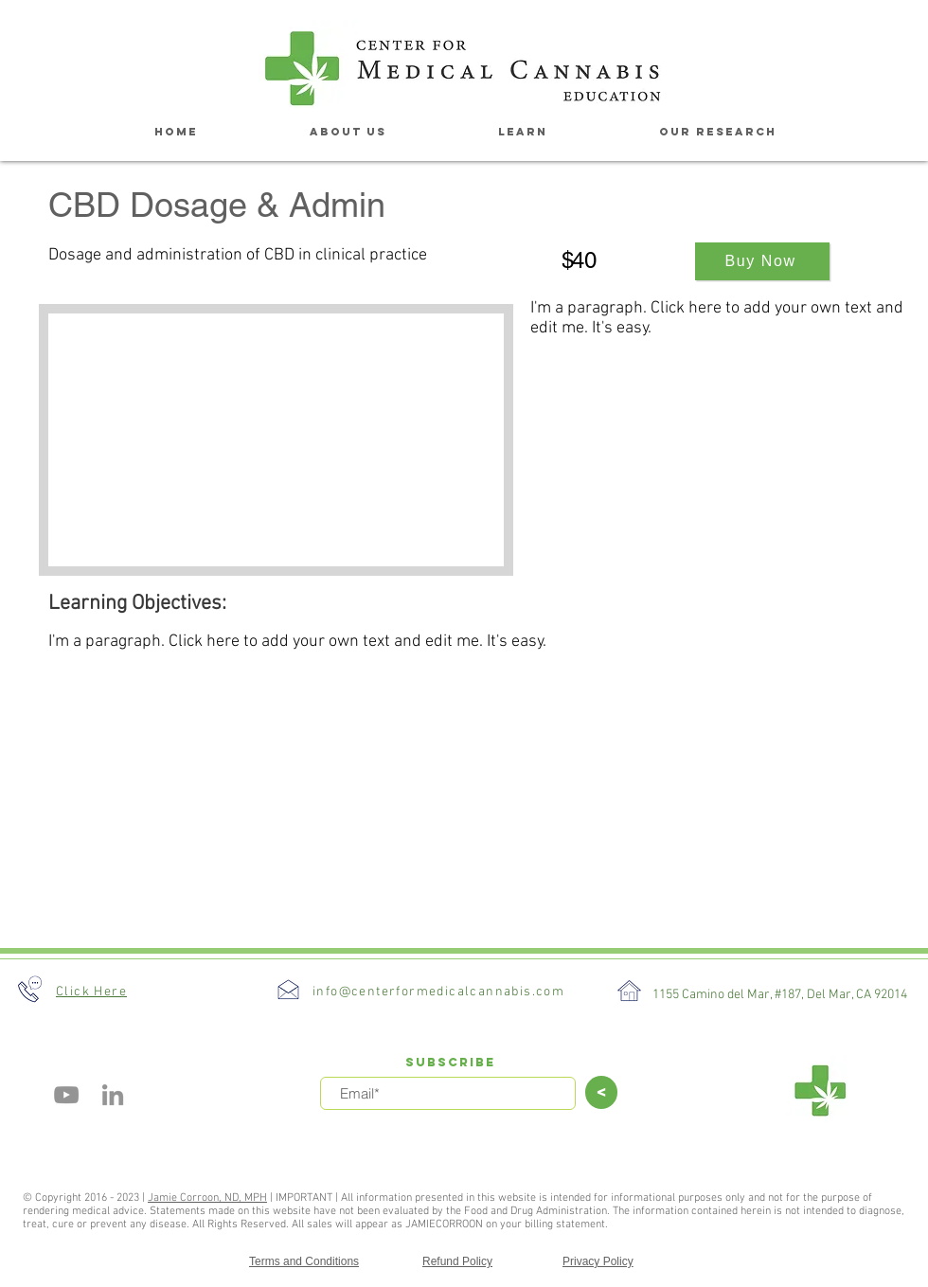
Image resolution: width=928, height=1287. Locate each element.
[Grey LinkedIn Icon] (113, 1095)
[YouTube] (66, 1095)
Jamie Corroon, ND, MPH (207, 1198)
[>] (601, 1092)
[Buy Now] (762, 261)
